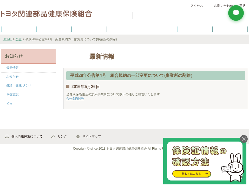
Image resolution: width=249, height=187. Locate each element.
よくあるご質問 (230, 29)
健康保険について (53, 29)
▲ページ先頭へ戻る (233, 123)
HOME (7, 39)
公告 (19, 39)
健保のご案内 (18, 29)
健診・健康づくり (124, 29)
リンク (62, 136)
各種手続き (160, 29)
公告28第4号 (75, 99)
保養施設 (195, 29)
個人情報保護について (27, 136)
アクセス (197, 6)
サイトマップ (91, 136)
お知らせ (12, 76)
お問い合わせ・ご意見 (229, 6)
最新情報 (12, 68)
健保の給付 (89, 29)
